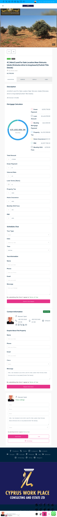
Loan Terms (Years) (13, 180)
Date (8, 238)
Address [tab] (22, 79)
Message (10, 284)
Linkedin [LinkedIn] (43, 451)
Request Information (28, 386)
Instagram (33, 451)
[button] (28, 28)
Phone (9, 268)
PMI (8, 214)
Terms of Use (34, 297)
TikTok (29, 457)
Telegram (38, 457)
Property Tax (11, 189)
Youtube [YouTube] (20, 454)
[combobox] (28, 235)
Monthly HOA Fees (13, 206)
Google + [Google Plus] (11, 454)
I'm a (8, 360)
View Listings (46, 311)
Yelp (38, 454)
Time (8, 246)
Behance (46, 454)
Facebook (14, 451)
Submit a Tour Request (28, 301)
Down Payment (12, 163)
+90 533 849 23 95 (48, 2)
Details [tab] (34, 79)
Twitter (23, 451)
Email (9, 276)
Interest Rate (11, 172)
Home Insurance (13, 197)
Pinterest (30, 454)
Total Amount (11, 155)
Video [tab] (46, 79)
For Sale (13, 58)
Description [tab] (10, 79)
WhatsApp (48, 320)
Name (9, 261)
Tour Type (10, 231)
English (8, 516)
